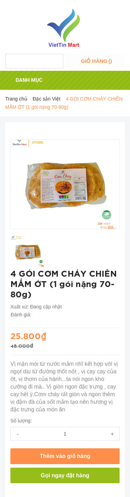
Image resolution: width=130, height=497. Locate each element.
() (96, 61)
